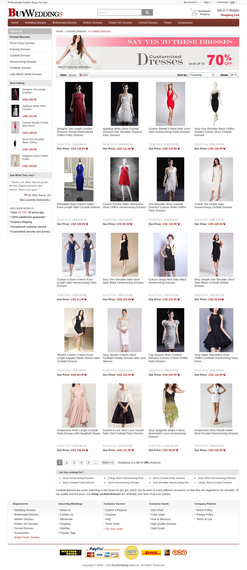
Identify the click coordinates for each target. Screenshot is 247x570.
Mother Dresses (92, 22)
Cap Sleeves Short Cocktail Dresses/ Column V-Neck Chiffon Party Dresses (168, 358)
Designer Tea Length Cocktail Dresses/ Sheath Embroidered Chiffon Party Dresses (75, 132)
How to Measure (161, 519)
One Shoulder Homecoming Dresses (173, 482)
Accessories (185, 22)
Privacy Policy (204, 514)
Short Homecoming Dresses (123, 482)
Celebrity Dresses (20, 67)
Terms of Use (204, 519)
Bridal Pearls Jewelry (27, 537)
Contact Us (66, 514)
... (95, 462)
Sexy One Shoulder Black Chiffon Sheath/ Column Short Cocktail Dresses (215, 132)
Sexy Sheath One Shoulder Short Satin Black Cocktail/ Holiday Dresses (214, 283)
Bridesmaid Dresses (64, 22)
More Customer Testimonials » (35, 199)
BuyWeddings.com (123, 565)
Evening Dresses (20, 49)
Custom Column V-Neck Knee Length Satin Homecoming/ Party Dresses (76, 283)
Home (15, 22)
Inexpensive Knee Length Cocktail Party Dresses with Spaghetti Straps (78, 432)
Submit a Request (116, 510)
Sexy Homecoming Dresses (78, 478)
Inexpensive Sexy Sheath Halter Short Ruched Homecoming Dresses (216, 432)
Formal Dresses (148, 22)
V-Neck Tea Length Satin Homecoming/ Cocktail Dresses (213, 206)
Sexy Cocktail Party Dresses (78, 482)
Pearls (168, 22)
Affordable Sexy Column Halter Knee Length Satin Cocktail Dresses (78, 206)
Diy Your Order (114, 528)
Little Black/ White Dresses (26, 74)
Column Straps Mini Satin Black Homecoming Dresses (167, 281)
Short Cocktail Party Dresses (169, 478)
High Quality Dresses (163, 523)
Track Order (112, 523)
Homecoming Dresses (23, 61)
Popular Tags (68, 532)
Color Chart (158, 514)
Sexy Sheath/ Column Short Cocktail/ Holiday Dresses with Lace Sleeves (124, 358)
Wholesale (66, 519)
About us (65, 510)
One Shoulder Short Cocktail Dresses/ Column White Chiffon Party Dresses (167, 207)
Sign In (221, 10)
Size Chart (157, 510)
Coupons (110, 514)
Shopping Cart (230, 15)
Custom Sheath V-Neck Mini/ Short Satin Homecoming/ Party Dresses (169, 130)
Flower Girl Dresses (120, 22)
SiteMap (65, 528)
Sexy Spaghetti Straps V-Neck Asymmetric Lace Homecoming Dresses (167, 433)
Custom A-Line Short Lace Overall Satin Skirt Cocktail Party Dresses (123, 432)
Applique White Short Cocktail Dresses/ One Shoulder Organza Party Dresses (122, 132)
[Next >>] (107, 462)
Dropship (65, 523)
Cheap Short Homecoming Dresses (127, 478)
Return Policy (204, 510)
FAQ (108, 519)
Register (234, 10)
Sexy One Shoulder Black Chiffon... (33, 141)
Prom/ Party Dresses (22, 43)
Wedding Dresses (35, 22)
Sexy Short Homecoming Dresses (217, 478)
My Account (191, 2)
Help (207, 2)
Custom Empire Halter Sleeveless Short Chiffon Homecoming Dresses (124, 206)
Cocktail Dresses (20, 55)
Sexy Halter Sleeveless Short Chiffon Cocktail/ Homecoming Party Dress (216, 358)
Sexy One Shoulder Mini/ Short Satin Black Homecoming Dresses (123, 281)
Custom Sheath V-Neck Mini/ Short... (35, 124)
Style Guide (158, 528)
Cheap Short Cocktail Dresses (215, 482)
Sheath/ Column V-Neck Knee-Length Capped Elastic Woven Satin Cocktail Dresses (78, 358)
